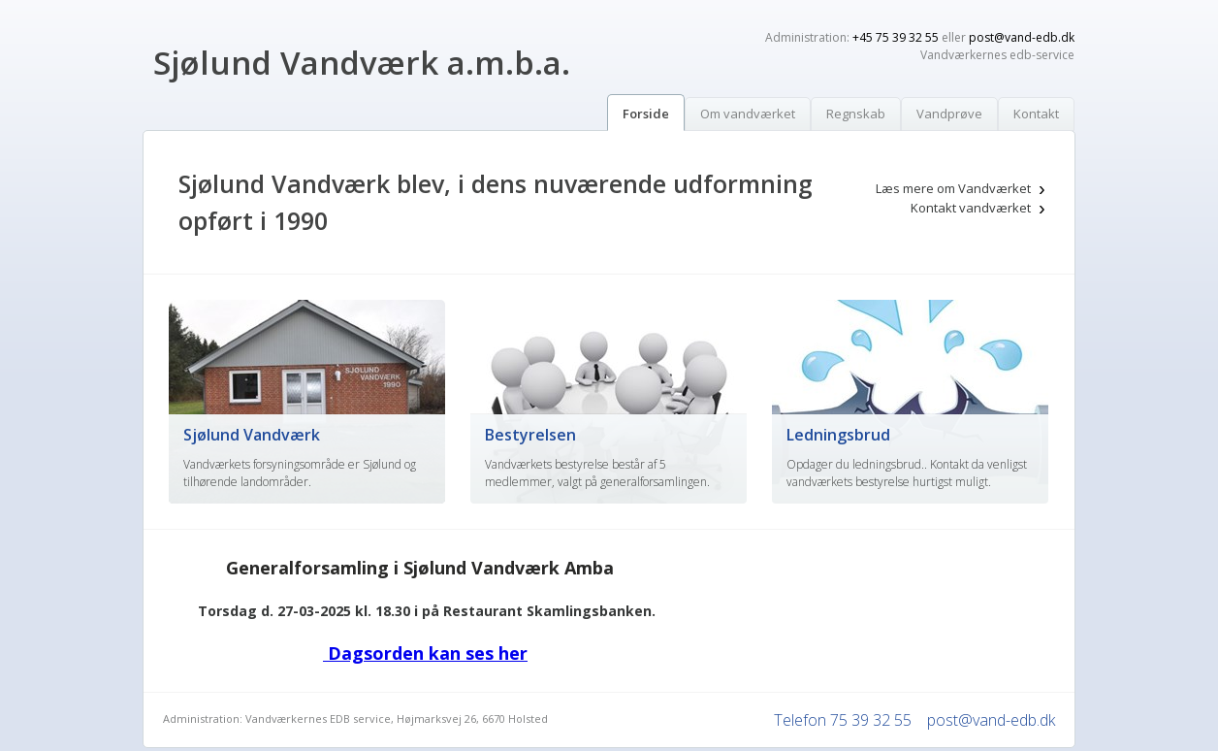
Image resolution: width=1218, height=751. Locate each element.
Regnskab (855, 113)
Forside (646, 113)
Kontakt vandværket (971, 207)
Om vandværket (747, 113)
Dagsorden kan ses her (425, 653)
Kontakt (1036, 113)
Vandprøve (949, 113)
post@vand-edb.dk (1021, 37)
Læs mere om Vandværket (953, 188)
